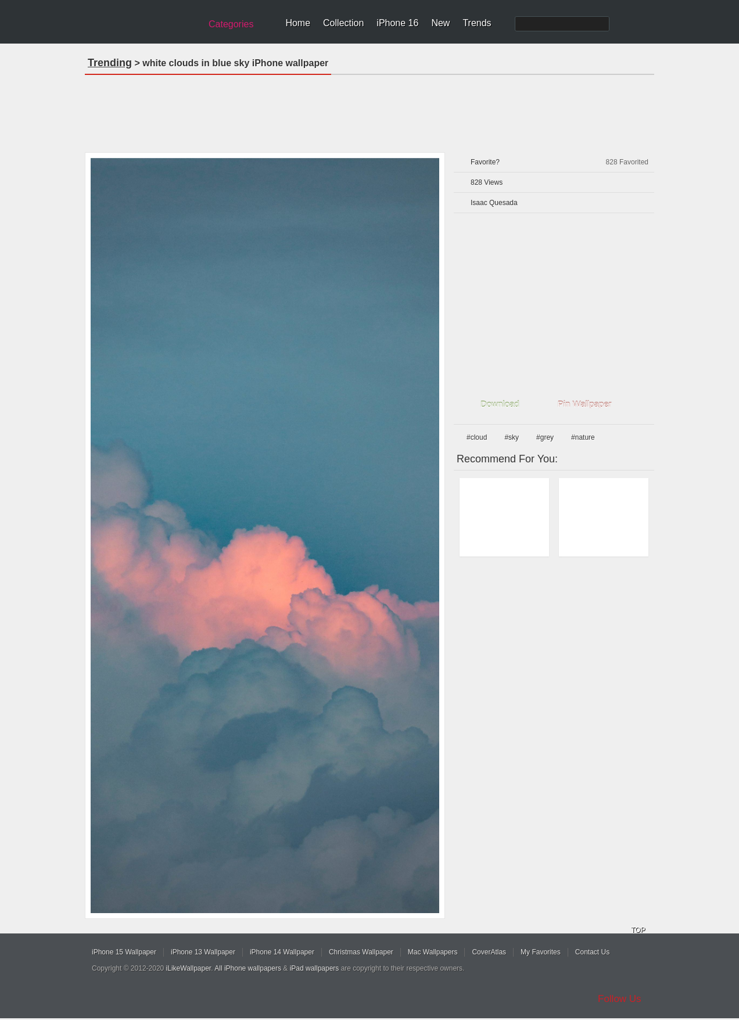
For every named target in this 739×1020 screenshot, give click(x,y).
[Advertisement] (369, 110)
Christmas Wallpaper (361, 952)
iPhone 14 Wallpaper (282, 952)
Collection (343, 23)
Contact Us (592, 952)
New (440, 23)
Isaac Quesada (494, 203)
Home (297, 23)
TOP (638, 930)
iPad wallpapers (314, 968)
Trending (110, 63)
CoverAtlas (489, 952)
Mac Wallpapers (433, 952)
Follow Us (619, 998)
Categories (231, 24)
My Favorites (541, 952)
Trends (476, 23)
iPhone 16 (397, 23)
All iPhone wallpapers (247, 968)
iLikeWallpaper (188, 968)
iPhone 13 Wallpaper (203, 952)
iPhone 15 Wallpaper (124, 952)
